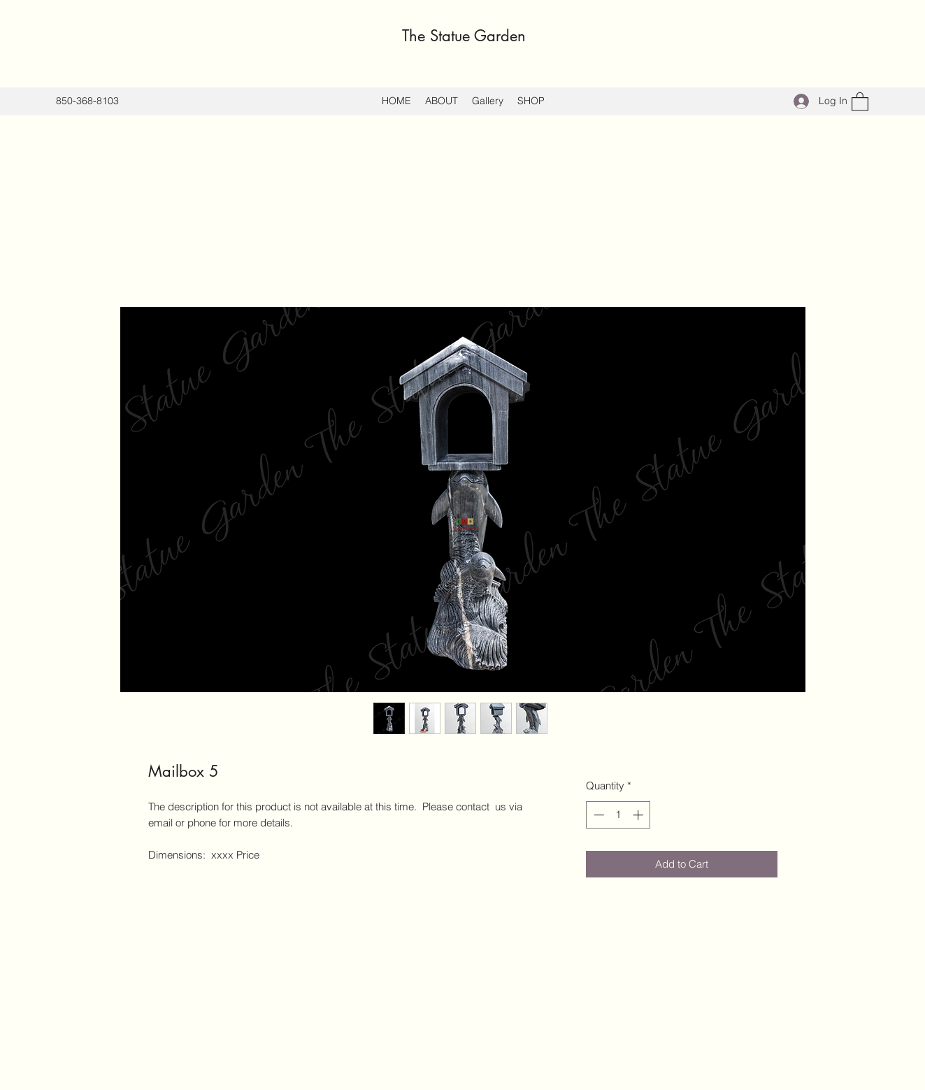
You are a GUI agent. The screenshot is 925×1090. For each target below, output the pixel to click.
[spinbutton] (618, 815)
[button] (860, 101)
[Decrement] (597, 815)
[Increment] (639, 815)
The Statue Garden (464, 35)
